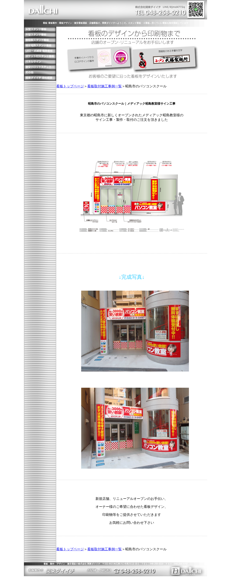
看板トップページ (70, 86)
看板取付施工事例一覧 (104, 86)
